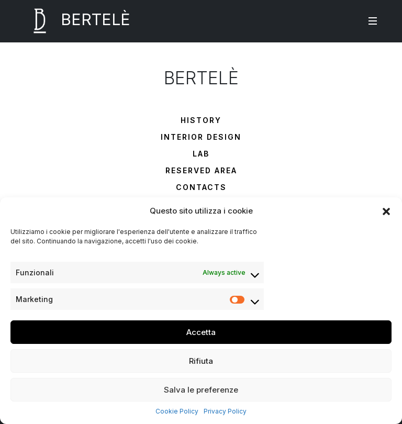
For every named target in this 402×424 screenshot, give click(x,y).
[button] (386, 211)
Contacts (201, 187)
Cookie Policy (176, 411)
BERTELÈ (74, 21)
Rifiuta (201, 361)
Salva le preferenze (201, 390)
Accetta (201, 332)
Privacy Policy (225, 411)
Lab (201, 153)
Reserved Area (201, 170)
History (201, 120)
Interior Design (201, 136)
